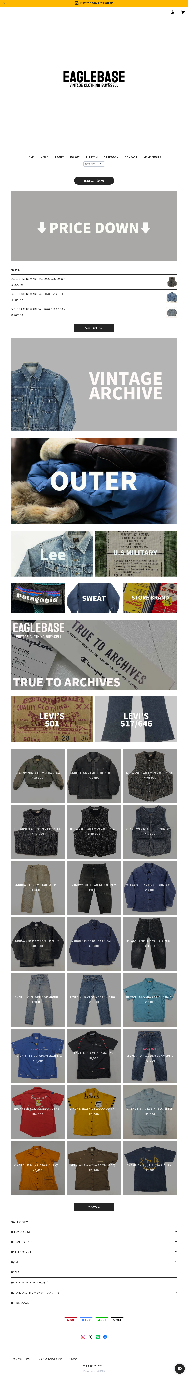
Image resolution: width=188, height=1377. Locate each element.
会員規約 (73, 1359)
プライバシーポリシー (23, 1359)
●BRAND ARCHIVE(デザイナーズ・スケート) (35, 1292)
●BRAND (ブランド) (22, 1242)
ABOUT (59, 157)
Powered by (94, 1371)
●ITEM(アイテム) (20, 1231)
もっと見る (94, 1207)
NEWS (44, 157)
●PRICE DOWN (20, 1302)
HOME (30, 157)
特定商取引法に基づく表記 (50, 1359)
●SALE (15, 1272)
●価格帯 (16, 1262)
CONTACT (131, 157)
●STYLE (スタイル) (22, 1252)
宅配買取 (75, 157)
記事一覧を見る (94, 328)
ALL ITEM (92, 157)
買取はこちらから (94, 180)
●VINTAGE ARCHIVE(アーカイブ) (30, 1282)
